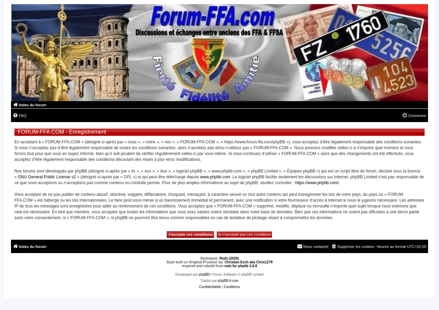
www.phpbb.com (215, 177)
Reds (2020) (229, 258)
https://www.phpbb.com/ (317, 182)
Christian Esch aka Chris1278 (249, 262)
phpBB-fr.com (228, 281)
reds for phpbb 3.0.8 (240, 266)
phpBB (204, 274)
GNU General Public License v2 (47, 177)
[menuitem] (19, 115)
